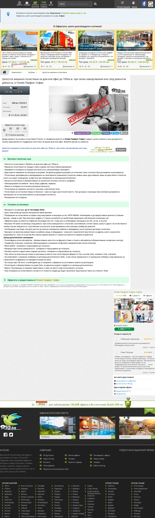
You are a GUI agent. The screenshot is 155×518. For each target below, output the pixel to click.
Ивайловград (25, 472)
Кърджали (40, 425)
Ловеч (39, 433)
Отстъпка (6, 108)
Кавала (135, 411)
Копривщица (41, 414)
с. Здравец (57, 483)
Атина (134, 405)
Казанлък (24, 483)
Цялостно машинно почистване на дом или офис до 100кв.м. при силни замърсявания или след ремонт (34, 150)
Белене (6, 450)
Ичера (22, 478)
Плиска (56, 417)
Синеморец (74, 468)
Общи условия (97, 370)
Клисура (39, 411)
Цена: (15, 89)
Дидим (109, 417)
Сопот (72, 485)
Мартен (39, 447)
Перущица (57, 400)
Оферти (19, 3)
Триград (89, 421)
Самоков (73, 436)
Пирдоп (56, 408)
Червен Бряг (91, 449)
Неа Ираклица (138, 430)
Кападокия (110, 428)
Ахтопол (6, 419)
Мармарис (110, 441)
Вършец (23, 417)
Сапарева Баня (75, 441)
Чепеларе (90, 446)
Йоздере (110, 425)
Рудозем (56, 450)
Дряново (23, 453)
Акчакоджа (111, 400)
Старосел (90, 407)
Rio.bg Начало (47, 367)
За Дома (32, 72)
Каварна (23, 480)
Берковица (7, 464)
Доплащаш (7, 112)
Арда (5, 408)
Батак (5, 441)
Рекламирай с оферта (100, 367)
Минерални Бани (43, 455)
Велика (23, 405)
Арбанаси (7, 405)
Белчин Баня (8, 461)
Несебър (39, 461)
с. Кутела (73, 403)
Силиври (110, 453)
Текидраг (110, 455)
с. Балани (57, 461)
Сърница (89, 415)
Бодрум (109, 411)
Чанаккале (110, 458)
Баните (6, 425)
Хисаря (89, 438)
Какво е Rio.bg (47, 370)
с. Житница (57, 480)
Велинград (24, 411)
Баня (5, 433)
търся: (62, 4)
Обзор (38, 466)
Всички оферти (72, 367)
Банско (6, 430)
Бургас (6, 480)
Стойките (90, 410)
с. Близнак (57, 464)
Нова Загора (41, 464)
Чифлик (89, 460)
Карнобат (40, 403)
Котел (38, 419)
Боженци (7, 469)
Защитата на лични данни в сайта (54, 380)
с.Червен (73, 433)
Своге (71, 457)
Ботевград (7, 475)
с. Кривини (73, 400)
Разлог (56, 441)
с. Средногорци (75, 417)
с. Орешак (73, 411)
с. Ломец (73, 405)
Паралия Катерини (139, 447)
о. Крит (135, 436)
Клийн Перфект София (48, 297)
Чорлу (109, 466)
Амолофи (136, 403)
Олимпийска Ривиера (140, 444)
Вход (135, 3)
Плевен (56, 414)
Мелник (39, 453)
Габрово (23, 419)
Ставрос (135, 461)
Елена (22, 455)
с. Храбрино (74, 422)
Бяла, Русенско (26, 397)
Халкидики (136, 466)
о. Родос (135, 441)
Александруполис (139, 400)
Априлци (6, 403)
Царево (89, 440)
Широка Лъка (91, 468)
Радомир (56, 436)
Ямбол (88, 482)
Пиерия (135, 450)
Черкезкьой (111, 461)
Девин (22, 436)
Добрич (23, 444)
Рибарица (57, 444)
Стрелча (89, 413)
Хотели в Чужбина (43, 4)
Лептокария (137, 419)
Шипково (89, 465)
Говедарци (24, 425)
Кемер (109, 430)
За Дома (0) (120, 180)
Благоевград (8, 466)
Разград (56, 439)
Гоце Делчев (25, 430)
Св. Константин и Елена (76, 445)
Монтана (40, 458)
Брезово (6, 478)
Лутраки (135, 425)
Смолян (72, 479)
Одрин (109, 444)
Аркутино (7, 411)
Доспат (23, 450)
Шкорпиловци (91, 471)
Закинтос (136, 408)
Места (51, 3)
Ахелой (6, 417)
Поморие (56, 422)
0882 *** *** (124, 115)
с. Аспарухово (58, 458)
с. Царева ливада (76, 425)
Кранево (39, 422)
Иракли (23, 475)
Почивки (27, 3)
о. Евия (135, 433)
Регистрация (122, 3)
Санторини (136, 453)
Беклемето (7, 447)
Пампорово (41, 478)
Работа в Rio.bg (97, 377)
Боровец (6, 472)
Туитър (97, 134)
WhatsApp (78, 134)
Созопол (72, 482)
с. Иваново (73, 397)
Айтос (5, 397)
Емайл (106, 134)
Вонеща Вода (25, 414)
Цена (5, 104)
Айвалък (110, 397)
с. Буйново (57, 469)
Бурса (108, 414)
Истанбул (110, 422)
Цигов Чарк (90, 443)
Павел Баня (41, 472)
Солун (134, 458)
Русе (55, 453)
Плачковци (57, 411)
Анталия (109, 405)
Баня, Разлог (8, 439)
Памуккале (110, 447)
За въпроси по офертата (125, 167)
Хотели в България (35, 4)
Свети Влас (74, 449)
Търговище (90, 432)
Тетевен (89, 418)
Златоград (24, 469)
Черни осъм (91, 451)
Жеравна (23, 464)
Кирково (39, 405)
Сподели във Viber (64, 134)
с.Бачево (73, 428)
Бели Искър (8, 453)
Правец (56, 425)
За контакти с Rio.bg (123, 170)
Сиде (108, 450)
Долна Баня (24, 447)
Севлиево (73, 460)
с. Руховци (73, 414)
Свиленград (74, 451)
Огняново (40, 469)
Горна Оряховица (26, 428)
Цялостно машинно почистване (54, 72)
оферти (147, 82)
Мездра (39, 450)
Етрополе (23, 461)
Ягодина (89, 479)
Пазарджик (40, 475)
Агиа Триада (137, 397)
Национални (17, 72)
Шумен (89, 474)
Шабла (89, 462)
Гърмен (23, 433)
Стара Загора (91, 400)
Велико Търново (26, 408)
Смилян (72, 476)
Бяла (5, 483)
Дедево (23, 439)
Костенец (40, 417)
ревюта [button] (134, 82)
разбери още (48, 509)
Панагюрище (41, 480)
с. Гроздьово (58, 472)
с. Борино (57, 466)
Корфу (135, 417)
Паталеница (58, 397)
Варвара (23, 400)
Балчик (6, 422)
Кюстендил (40, 428)
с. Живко (56, 478)
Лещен (39, 430)
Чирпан (89, 457)
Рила (55, 447)
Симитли (73, 465)
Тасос (134, 464)
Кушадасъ (110, 436)
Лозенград (110, 439)
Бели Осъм (7, 455)
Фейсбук (88, 134)
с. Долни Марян (59, 475)
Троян (88, 424)
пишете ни (7, 509)
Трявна (89, 429)
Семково (73, 462)
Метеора (135, 428)
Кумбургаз (110, 433)
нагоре (150, 321)
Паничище (40, 483)
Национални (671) (122, 177)
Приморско (57, 428)
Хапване (95, 373)
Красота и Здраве (73, 373)
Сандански (73, 439)
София (88, 397)
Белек (109, 408)
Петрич (56, 403)
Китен (38, 408)
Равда (55, 430)
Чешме (109, 464)
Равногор (57, 433)
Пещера (56, 405)
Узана (88, 435)
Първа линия (32, 33)
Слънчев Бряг (74, 474)
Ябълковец (90, 476)
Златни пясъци (26, 466)
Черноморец (91, 454)
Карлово (39, 400)
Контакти (45, 373)
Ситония (135, 455)
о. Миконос (137, 439)
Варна (22, 403)
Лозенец (39, 436)
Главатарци (24, 422)
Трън (88, 426)
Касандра (136, 414)
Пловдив (56, 419)
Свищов (72, 454)
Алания (109, 403)
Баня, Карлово (9, 436)
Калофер (40, 397)
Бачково (6, 444)
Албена (6, 400)
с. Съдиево (73, 419)
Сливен (72, 471)
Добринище (24, 441)
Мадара (39, 444)
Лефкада (136, 422)
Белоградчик (8, 458)
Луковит (39, 439)
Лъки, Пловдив (42, 441)
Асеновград (8, 414)
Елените (23, 458)
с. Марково (73, 408)
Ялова (109, 469)
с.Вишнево (73, 430)
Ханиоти (135, 469)
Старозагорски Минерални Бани (92, 404)
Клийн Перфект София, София (128, 78)
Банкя (5, 428)
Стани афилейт (47, 377)
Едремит (110, 419)
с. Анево (56, 455)
